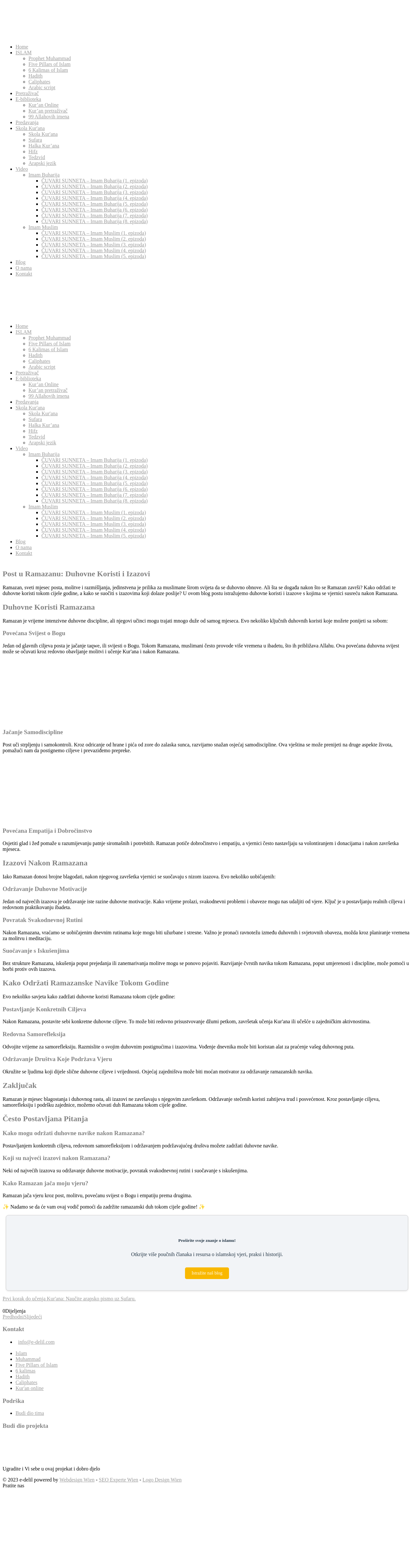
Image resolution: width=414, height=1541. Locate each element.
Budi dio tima (30, 1413)
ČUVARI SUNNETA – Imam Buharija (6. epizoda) (94, 209)
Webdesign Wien (77, 1479)
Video (22, 169)
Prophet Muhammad (49, 58)
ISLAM (24, 52)
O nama (24, 268)
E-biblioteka (28, 99)
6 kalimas (26, 1370)
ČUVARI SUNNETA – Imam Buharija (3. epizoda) (94, 192)
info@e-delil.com (36, 1342)
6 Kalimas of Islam (48, 70)
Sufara (35, 140)
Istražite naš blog (207, 1273)
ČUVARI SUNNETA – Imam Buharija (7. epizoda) (94, 215)
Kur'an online (30, 1388)
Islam (21, 1353)
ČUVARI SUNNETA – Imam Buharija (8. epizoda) (94, 221)
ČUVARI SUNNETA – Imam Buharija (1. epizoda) (94, 180)
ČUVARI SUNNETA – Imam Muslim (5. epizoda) (93, 256)
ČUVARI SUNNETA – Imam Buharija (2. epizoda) (94, 186)
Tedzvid (36, 157)
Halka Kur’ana (43, 145)
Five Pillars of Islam (49, 64)
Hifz (33, 151)
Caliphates (39, 81)
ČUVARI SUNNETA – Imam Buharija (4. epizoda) (94, 198)
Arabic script (41, 87)
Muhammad (28, 1359)
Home (22, 46)
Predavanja (27, 122)
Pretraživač (27, 93)
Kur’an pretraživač (48, 111)
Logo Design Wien (162, 1479)
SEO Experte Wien (118, 1479)
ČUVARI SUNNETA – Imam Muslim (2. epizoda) (93, 239)
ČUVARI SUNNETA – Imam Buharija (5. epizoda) (94, 204)
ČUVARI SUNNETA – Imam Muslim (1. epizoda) (93, 233)
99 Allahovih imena (48, 116)
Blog (21, 262)
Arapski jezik (42, 163)
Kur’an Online (43, 105)
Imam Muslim (43, 227)
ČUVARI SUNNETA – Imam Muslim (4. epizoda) (93, 250)
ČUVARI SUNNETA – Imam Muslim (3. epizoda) (93, 244)
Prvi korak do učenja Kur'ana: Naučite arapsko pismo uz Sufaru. (69, 1298)
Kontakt (24, 274)
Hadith (35, 76)
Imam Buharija (44, 175)
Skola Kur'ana (30, 128)
